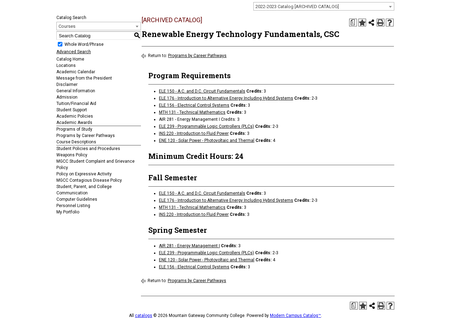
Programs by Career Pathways (85, 135)
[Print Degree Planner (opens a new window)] (353, 22)
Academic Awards (74, 122)
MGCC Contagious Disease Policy (89, 180)
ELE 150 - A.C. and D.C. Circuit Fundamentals (202, 91)
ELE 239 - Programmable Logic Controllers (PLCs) (206, 126)
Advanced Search (73, 51)
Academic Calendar (75, 71)
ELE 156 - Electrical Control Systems (194, 105)
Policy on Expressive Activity (84, 174)
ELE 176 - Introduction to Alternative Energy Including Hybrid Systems (226, 98)
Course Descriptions (76, 141)
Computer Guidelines (76, 199)
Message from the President (84, 78)
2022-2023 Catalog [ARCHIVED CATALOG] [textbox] (297, 6)
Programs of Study (74, 129)
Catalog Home (70, 59)
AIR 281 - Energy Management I (189, 245)
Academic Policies (74, 116)
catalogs (143, 315)
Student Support (71, 109)
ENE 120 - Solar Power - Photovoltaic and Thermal (206, 140)
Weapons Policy (71, 154)
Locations (66, 65)
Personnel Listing (73, 205)
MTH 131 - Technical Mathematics (192, 112)
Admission (67, 97)
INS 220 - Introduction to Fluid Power (194, 133)
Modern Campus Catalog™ (295, 315)
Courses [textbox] (66, 26)
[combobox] (323, 6)
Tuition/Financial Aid (76, 103)
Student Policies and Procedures (88, 148)
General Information (75, 90)
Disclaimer (67, 84)
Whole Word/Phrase (84, 44)
